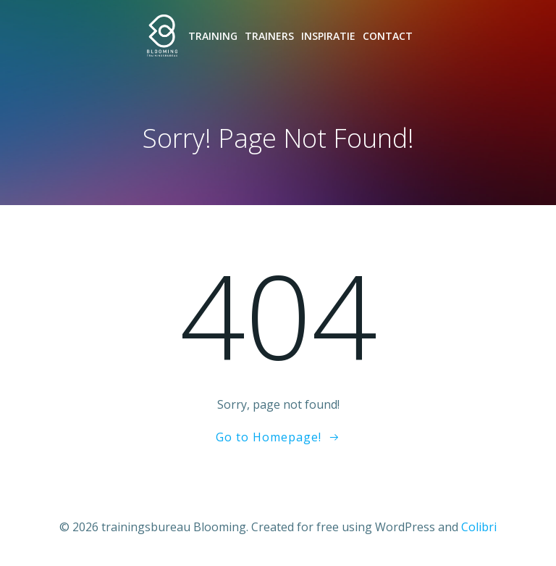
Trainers (269, 36)
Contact (388, 36)
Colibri (479, 527)
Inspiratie (328, 36)
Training (212, 36)
